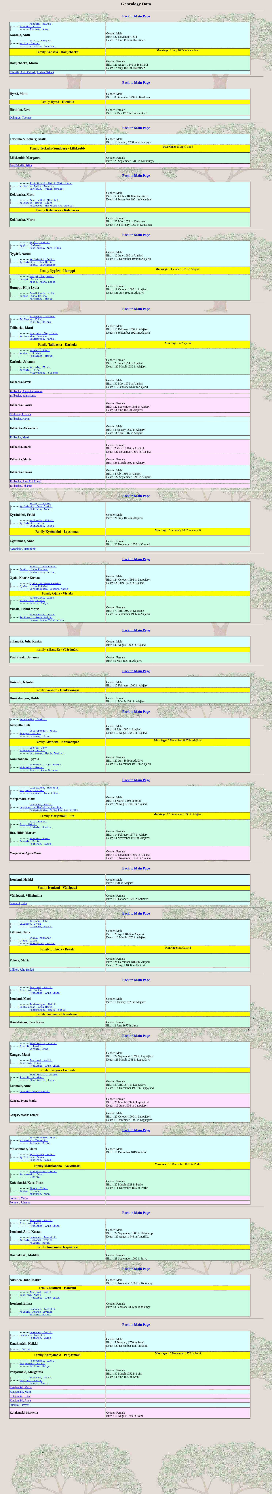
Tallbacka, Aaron (20, 438)
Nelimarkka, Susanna (34, 352)
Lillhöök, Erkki (31, 966)
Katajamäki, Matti (20, 1464)
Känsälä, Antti (30, 27)
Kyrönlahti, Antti (42, 268)
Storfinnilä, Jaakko (44, 1126)
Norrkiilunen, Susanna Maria (49, 615)
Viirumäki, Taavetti (34, 1195)
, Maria (35, 1235)
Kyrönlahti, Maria (32, 545)
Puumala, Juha (40, 879)
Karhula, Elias (40, 385)
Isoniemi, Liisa (31, 1114)
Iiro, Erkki (38, 860)
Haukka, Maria (40, 1455)
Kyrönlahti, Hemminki (23, 571)
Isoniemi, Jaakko (32, 1036)
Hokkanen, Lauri (41, 1449)
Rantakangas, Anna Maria (37, 1054)
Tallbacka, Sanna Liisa (23, 415)
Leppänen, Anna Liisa (45, 830)
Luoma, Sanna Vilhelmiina (47, 649)
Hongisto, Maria (31, 1452)
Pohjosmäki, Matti (32, 1433)
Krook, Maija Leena (43, 293)
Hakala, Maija (40, 631)
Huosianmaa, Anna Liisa (46, 256)
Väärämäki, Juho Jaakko (46, 798)
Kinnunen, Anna (40, 1254)
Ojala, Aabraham (41, 981)
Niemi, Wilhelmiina (43, 274)
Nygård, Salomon (31, 252)
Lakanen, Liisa (40, 768)
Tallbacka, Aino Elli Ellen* (25, 501)
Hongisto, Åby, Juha (44, 348)
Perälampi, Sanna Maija (36, 646)
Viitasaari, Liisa (42, 549)
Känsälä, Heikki (41, 24)
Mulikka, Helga (40, 1437)
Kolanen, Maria (40, 1198)
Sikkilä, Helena (41, 336)
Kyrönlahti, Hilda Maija (37, 271)
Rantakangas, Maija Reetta (48, 1058)
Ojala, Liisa (29, 985)
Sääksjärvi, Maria (42, 988)
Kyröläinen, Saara (32, 1213)
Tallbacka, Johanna (21, 505)
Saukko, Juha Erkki (43, 590)
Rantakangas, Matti (43, 1051)
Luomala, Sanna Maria (35, 1145)
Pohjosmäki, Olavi (42, 1430)
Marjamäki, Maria (42, 311)
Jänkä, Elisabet (31, 1251)
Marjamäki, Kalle (32, 826)
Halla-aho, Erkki (42, 542)
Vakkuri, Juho (40, 367)
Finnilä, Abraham (32, 1130)
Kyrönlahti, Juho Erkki (36, 527)
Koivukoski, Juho (32, 1232)
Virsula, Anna (40, 1098)
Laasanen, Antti (41, 1399)
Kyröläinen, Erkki (42, 1210)
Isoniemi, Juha (18, 945)
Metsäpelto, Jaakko (33, 749)
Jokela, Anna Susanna (45, 805)
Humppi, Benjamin (42, 286)
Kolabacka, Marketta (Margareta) (52, 212)
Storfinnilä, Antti (43, 1092)
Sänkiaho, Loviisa (20, 434)
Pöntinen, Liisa (41, 1406)
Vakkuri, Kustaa (31, 370)
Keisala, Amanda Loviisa (37, 1303)
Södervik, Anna (40, 530)
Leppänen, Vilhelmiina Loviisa (41, 845)
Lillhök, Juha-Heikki (22, 1014)
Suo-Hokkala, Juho (42, 305)
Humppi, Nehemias (32, 290)
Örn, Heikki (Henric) (45, 205)
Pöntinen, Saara (41, 885)
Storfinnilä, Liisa (43, 1133)
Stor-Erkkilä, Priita (21, 168)
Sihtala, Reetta (41, 867)
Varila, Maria (30, 46)
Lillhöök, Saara (41, 970)
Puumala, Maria (30, 882)
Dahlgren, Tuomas (20, 120)
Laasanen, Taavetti (43, 1299)
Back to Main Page (136, 16)
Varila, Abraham (41, 42)
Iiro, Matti (28, 863)
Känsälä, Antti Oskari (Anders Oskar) (32, 75)
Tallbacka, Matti (19, 457)
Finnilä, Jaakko (31, 1095)
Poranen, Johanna (20, 1262)
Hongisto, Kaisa (41, 1217)
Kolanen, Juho (40, 963)
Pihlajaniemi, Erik (43, 1229)
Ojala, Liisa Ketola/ (34, 612)
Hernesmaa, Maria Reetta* (47, 786)
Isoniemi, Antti (31, 1284)
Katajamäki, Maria (21, 1459)
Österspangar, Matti (44, 761)
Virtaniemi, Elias (42, 624)
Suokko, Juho (39, 780)
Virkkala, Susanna (42, 49)
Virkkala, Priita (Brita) (47, 193)
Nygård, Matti (40, 249)
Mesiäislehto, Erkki (44, 1192)
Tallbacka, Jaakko (42, 330)
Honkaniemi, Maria (42, 596)
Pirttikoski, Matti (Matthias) (51, 187)
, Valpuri (27, 1418)
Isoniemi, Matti (41, 1033)
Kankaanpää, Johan (42, 643)
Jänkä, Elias (39, 1247)
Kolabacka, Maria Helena (37, 208)
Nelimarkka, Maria (42, 355)
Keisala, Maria (40, 1306)
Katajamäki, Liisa (20, 1468)
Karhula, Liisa (30, 389)
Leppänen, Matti (41, 841)
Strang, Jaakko (40, 523)
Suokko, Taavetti (19, 1477)
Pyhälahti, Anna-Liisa (45, 1039)
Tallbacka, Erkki (32, 333)
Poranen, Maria (19, 1258)
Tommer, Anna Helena (34, 308)
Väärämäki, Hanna (32, 802)
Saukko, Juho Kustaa (34, 593)
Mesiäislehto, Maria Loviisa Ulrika (54, 848)
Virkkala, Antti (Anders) (37, 190)
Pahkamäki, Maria (42, 374)
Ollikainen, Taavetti (45, 823)
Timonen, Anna (40, 30)
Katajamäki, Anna (20, 1473)
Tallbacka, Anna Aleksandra (26, 411)
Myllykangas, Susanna (45, 392)
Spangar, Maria (30, 764)
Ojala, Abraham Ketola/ (45, 608)
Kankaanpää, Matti (32, 783)
